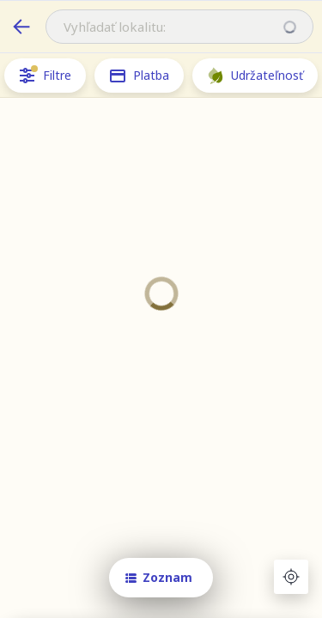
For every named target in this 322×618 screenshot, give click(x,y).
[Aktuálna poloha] (291, 577)
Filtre (45, 75)
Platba (139, 75)
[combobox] (179, 26)
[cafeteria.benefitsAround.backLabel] (21, 26)
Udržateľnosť (255, 75)
